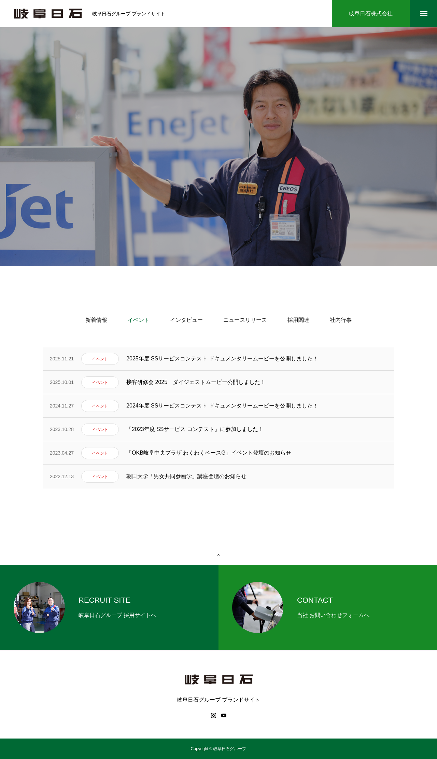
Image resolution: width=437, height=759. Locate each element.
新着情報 (96, 320)
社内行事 (341, 320)
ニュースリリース (245, 320)
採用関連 (298, 320)
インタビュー (186, 320)
